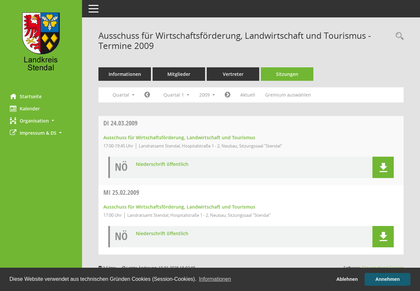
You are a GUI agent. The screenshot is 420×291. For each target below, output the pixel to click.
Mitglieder (178, 74)
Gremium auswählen (288, 95)
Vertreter (233, 74)
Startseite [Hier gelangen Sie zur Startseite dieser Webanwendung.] (26, 96)
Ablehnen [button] (347, 279)
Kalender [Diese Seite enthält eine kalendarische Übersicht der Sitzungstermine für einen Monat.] (25, 108)
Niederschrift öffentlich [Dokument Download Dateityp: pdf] (162, 164)
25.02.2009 (121, 192)
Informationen (125, 74)
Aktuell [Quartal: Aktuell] (247, 95)
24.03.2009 (120, 123)
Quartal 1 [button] (176, 95)
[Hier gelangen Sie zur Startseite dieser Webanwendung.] (41, 44)
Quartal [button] (124, 95)
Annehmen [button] (387, 279)
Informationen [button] (215, 279)
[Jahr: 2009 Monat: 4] (227, 95)
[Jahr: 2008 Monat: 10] (147, 95)
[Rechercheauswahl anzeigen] (398, 36)
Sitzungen (287, 74)
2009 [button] (207, 95)
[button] (41, 121)
